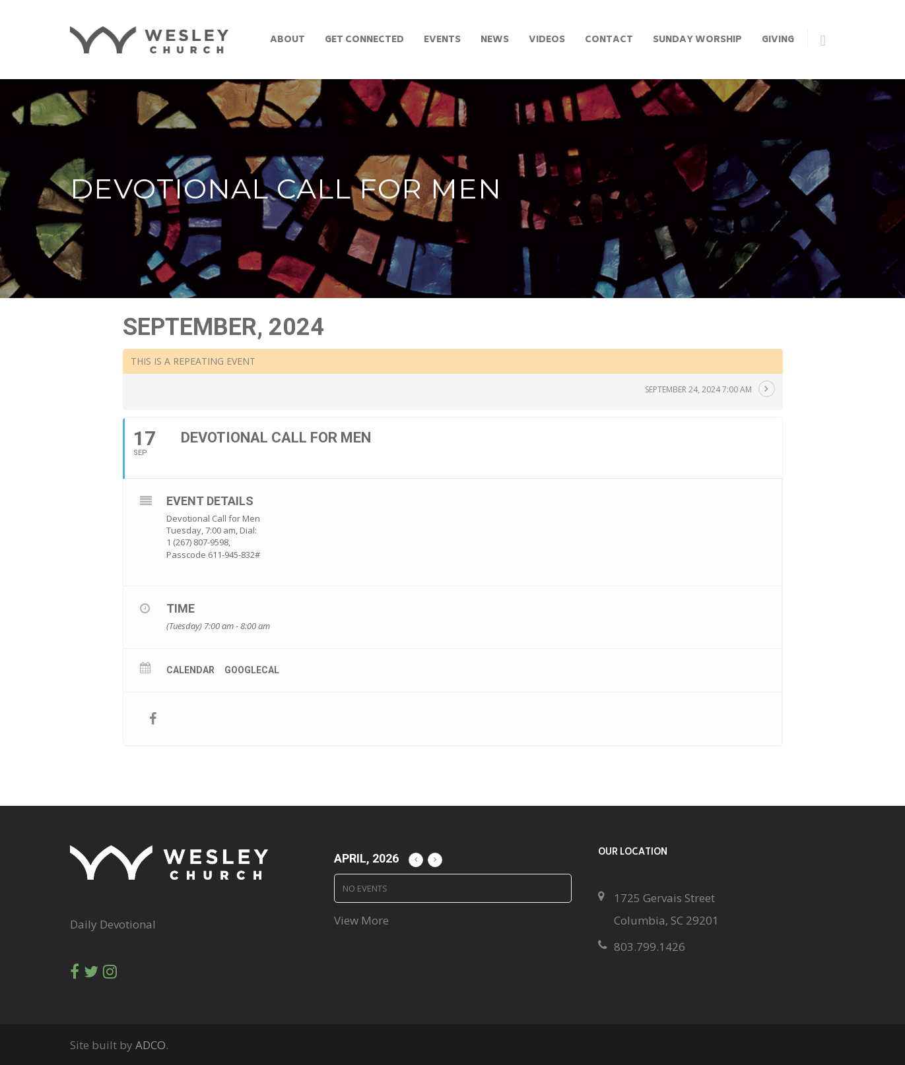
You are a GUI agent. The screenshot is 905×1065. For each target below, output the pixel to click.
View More (361, 920)
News (495, 40)
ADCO (150, 1044)
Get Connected (364, 40)
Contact (609, 40)
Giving (778, 40)
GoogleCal (251, 670)
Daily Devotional (113, 924)
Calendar (190, 670)
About (287, 40)
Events (442, 40)
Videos (547, 40)
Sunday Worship (697, 40)
